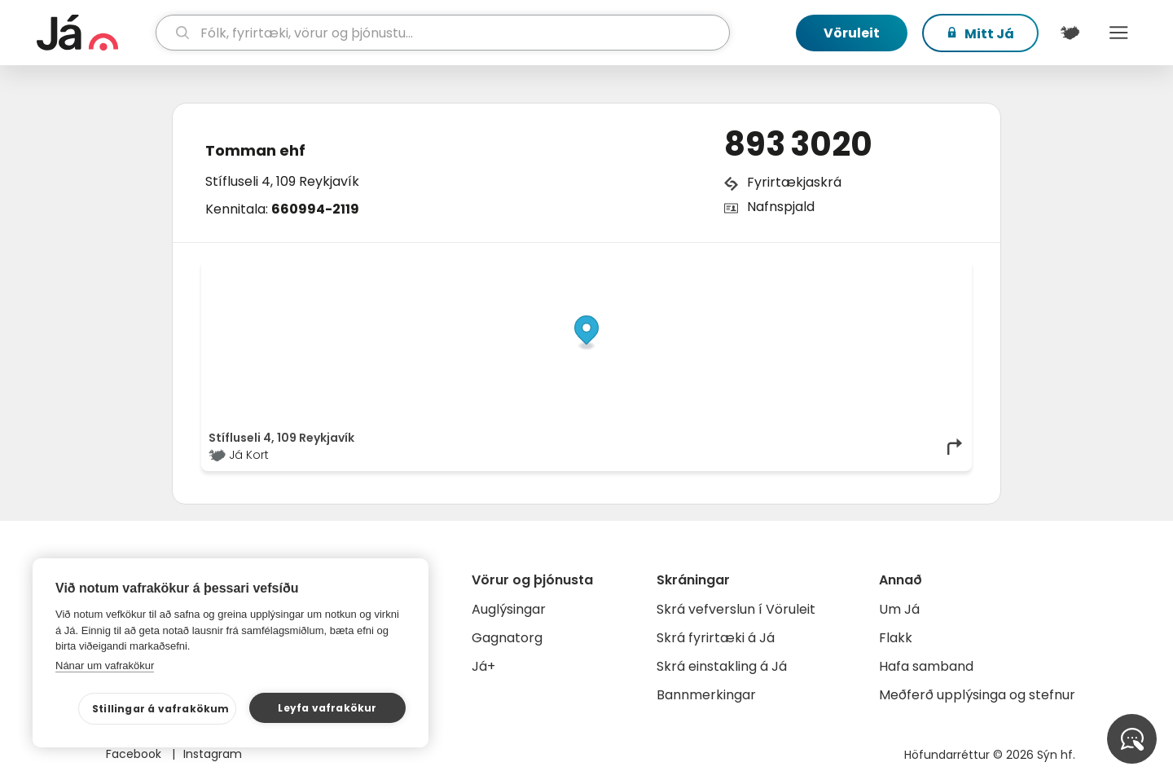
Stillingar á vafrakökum (161, 709)
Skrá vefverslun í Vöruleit (736, 609)
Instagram (212, 754)
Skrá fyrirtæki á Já (716, 637)
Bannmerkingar (706, 694)
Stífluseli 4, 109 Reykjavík (282, 181)
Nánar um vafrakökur (104, 665)
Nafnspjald (781, 206)
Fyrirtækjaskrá (794, 182)
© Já (797, 270)
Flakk (895, 637)
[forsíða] (94, 33)
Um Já (899, 609)
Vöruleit (852, 33)
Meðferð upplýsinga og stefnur (977, 694)
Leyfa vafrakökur (327, 708)
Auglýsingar (509, 609)
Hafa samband (926, 666)
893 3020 (798, 144)
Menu (1118, 33)
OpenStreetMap (854, 270)
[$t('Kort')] (1069, 33)
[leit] (442, 32)
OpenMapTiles (932, 270)
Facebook (135, 754)
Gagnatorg (507, 637)
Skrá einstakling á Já (722, 666)
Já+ (483, 666)
